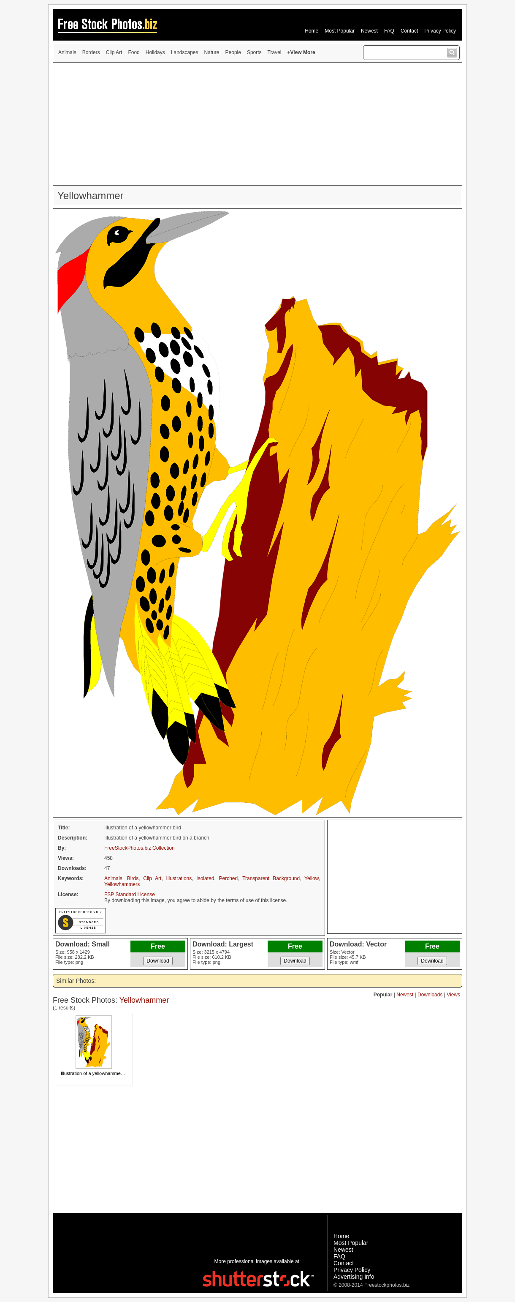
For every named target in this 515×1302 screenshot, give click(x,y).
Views (453, 995)
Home (311, 31)
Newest (369, 31)
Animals (67, 52)
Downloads (429, 995)
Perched (228, 878)
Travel (275, 52)
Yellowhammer (144, 1000)
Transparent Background (271, 878)
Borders (91, 52)
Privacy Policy (440, 31)
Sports (254, 52)
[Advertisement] (257, 124)
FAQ (389, 31)
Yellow (311, 878)
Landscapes (184, 52)
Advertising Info (353, 1276)
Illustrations (179, 878)
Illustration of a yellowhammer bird (96, 1073)
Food (133, 52)
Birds (132, 878)
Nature (212, 52)
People (233, 52)
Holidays (155, 52)
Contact (409, 31)
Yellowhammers (122, 884)
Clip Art (114, 52)
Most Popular (340, 31)
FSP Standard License (129, 894)
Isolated (205, 878)
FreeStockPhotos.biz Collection (139, 848)
